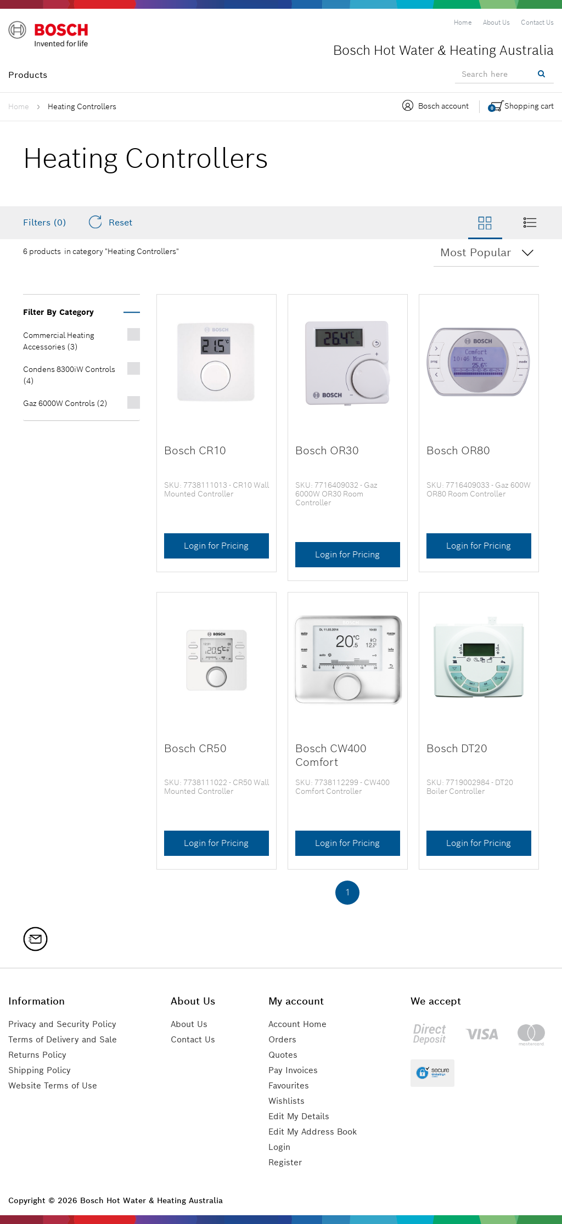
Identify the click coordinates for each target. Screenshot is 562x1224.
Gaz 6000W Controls (65, 403)
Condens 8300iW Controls (69, 375)
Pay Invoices (295, 1070)
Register (286, 1162)
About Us (193, 1024)
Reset (109, 222)
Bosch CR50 (193, 748)
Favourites (291, 1085)
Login (281, 1147)
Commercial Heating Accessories (58, 341)
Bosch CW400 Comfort (329, 755)
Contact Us (197, 1039)
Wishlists (288, 1101)
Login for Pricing (216, 545)
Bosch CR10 (193, 450)
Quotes (284, 1055)
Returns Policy (39, 1055)
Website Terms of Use (54, 1085)
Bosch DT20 (455, 748)
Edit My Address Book (315, 1131)
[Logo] (55, 37)
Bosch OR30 (325, 450)
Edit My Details (301, 1116)
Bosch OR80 (456, 450)
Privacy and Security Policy (67, 1024)
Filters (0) (44, 222)
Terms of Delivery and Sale (65, 1039)
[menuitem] (463, 22)
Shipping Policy (42, 1070)
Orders (284, 1039)
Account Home (300, 1024)
